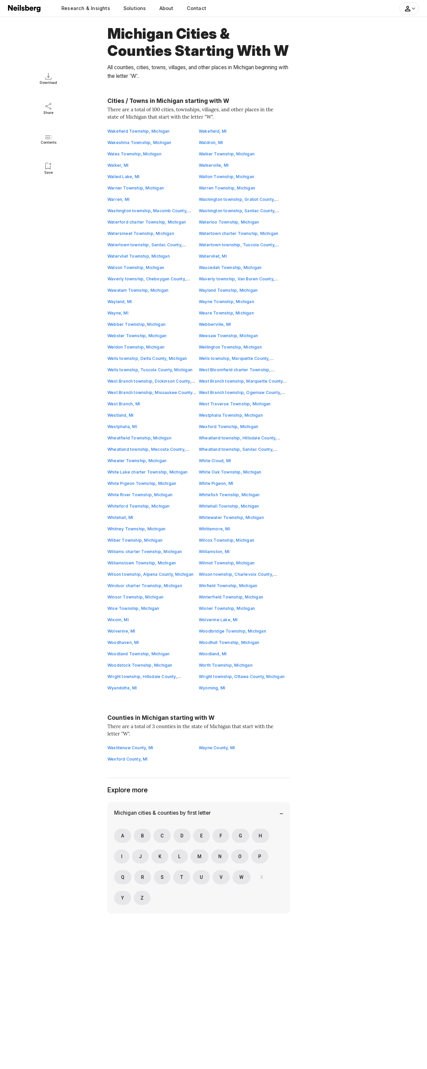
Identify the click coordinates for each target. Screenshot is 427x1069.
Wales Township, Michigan (134, 153)
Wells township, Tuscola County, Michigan (150, 369)
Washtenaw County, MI (130, 747)
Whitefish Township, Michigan (229, 494)
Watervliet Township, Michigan (138, 256)
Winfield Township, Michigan (228, 585)
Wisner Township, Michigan (227, 608)
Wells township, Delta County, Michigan (147, 358)
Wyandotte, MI (122, 687)
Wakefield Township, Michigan (138, 131)
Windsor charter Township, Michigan (144, 585)
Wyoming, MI (212, 687)
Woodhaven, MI (123, 642)
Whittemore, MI (215, 528)
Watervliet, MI (213, 256)
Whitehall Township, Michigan (229, 506)
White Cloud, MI (215, 460)
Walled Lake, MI (123, 176)
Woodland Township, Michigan (138, 653)
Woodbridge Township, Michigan (233, 631)
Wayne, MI (118, 312)
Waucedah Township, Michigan (230, 267)
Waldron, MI (211, 142)
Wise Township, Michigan (133, 608)
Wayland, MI (119, 301)
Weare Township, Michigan (226, 312)
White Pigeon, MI (216, 483)
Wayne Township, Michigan (227, 301)
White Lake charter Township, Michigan (147, 472)
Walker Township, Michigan (227, 153)
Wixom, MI (118, 619)
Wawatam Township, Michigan (138, 290)
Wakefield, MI (213, 131)
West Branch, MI (123, 403)
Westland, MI (120, 415)
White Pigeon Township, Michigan (141, 483)
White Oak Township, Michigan (230, 472)
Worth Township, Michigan (226, 665)
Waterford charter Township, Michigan (146, 222)
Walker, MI (118, 165)
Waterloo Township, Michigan (229, 222)
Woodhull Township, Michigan (229, 642)
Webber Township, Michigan (136, 324)
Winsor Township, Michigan (135, 596)
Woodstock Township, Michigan (140, 665)
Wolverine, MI (121, 631)
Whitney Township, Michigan (136, 528)
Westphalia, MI (122, 426)
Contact (196, 8)
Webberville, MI (215, 324)
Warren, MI (118, 199)
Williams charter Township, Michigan (144, 551)
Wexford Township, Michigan (229, 426)
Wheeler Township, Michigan (137, 460)
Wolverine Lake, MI (218, 619)
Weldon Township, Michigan (136, 347)
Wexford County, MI (127, 759)
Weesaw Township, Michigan (228, 335)
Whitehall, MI (120, 517)
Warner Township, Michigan (135, 187)
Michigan (125, 813)
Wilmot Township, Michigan (227, 562)
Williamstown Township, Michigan (141, 562)
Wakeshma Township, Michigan (139, 142)
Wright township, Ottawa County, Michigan (242, 676)
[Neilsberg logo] (24, 8)
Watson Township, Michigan (135, 267)
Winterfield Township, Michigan (231, 596)
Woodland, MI (213, 653)
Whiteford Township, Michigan (138, 506)
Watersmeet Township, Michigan (140, 233)
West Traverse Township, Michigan (235, 403)
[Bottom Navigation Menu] (278, 813)
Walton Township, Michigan (227, 176)
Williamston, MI (214, 551)
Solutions (134, 8)
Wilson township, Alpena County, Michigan (150, 574)
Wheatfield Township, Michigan (139, 437)
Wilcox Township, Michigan (227, 540)
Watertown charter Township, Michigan (239, 233)
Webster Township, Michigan (137, 335)
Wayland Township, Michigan (228, 290)
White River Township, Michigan (140, 494)
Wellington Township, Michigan (230, 347)
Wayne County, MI (217, 747)
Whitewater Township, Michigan (231, 517)
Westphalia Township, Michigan (231, 415)
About (166, 8)
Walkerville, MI (214, 165)
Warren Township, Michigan (227, 187)
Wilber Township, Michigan (135, 540)
